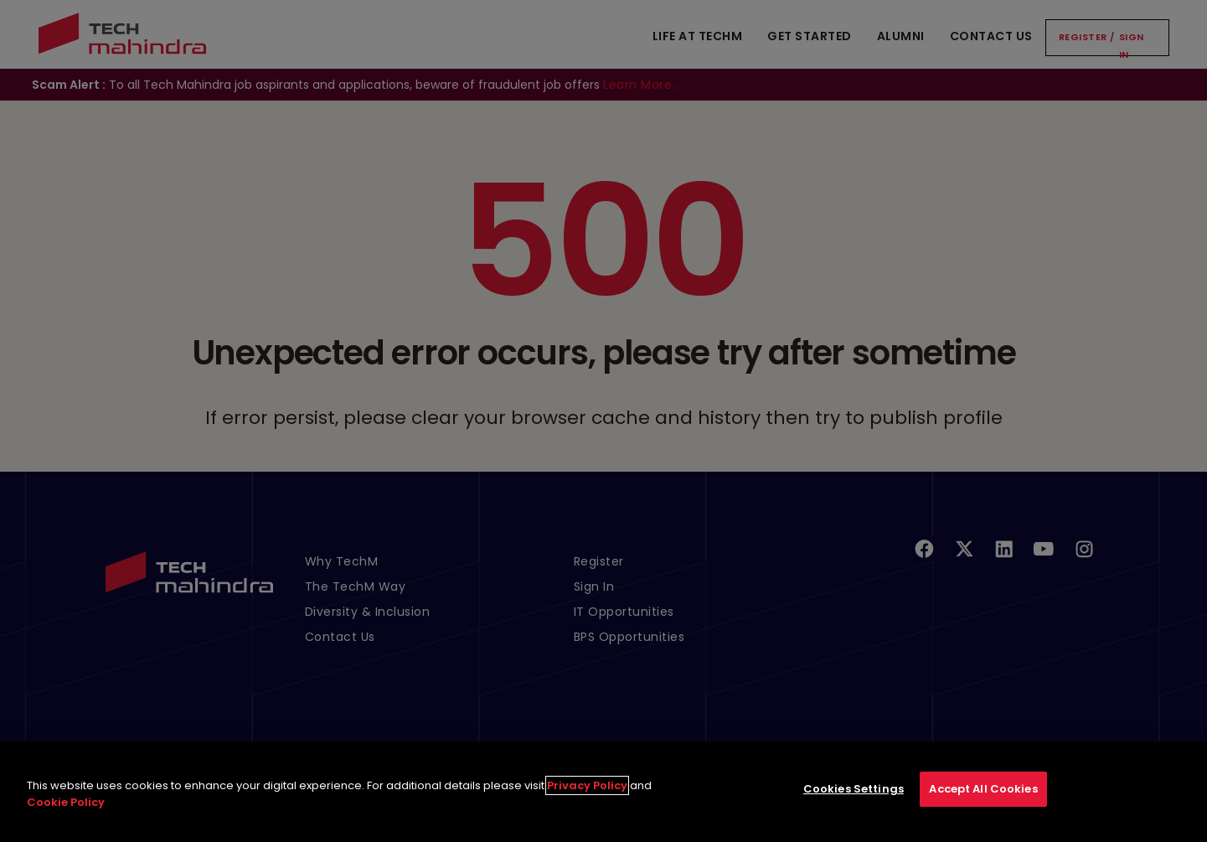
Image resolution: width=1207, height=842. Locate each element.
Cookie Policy (66, 816)
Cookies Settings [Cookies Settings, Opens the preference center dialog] (853, 803)
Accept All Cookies (983, 803)
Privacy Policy (587, 800)
